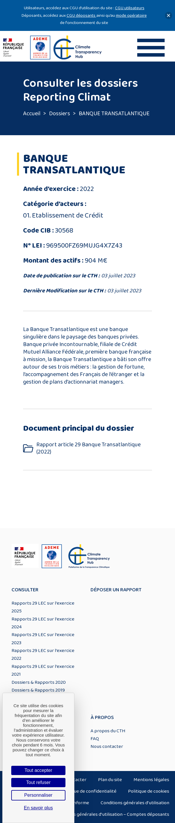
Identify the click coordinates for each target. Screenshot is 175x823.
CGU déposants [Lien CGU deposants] (81, 15)
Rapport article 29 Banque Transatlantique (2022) (88, 448)
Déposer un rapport (116, 590)
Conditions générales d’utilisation (135, 803)
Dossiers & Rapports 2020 (39, 682)
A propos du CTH (108, 731)
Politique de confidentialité (88, 791)
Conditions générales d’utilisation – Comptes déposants (111, 814)
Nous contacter (107, 746)
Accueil (31, 113)
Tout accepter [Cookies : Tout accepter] (38, 770)
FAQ (95, 738)
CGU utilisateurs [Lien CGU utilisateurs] (129, 8)
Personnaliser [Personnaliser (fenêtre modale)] (38, 795)
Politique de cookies (148, 791)
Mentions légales (151, 780)
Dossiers (59, 113)
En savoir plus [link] (38, 807)
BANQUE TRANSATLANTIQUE (114, 113)
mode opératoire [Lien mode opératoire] (131, 15)
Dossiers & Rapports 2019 (38, 690)
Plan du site (110, 780)
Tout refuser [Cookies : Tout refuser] (38, 782)
